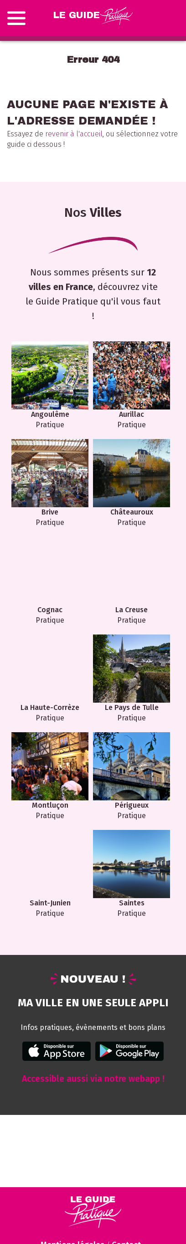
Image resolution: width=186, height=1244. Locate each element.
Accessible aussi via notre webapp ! (93, 1079)
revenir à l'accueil (74, 134)
